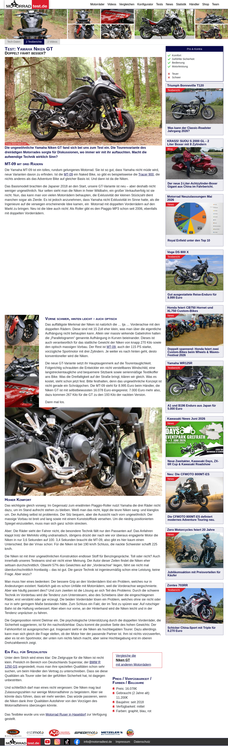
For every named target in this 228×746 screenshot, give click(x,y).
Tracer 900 (146, 174)
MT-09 (68, 174)
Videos (111, 4)
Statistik (181, 4)
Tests (159, 4)
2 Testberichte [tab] (34, 41)
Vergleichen (126, 4)
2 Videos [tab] (52, 41)
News (169, 4)
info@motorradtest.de (98, 741)
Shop (205, 4)
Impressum (123, 741)
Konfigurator (145, 4)
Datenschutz (142, 741)
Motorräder (97, 4)
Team (215, 4)
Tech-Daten (13, 41)
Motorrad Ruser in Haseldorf (66, 714)
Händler (194, 4)
